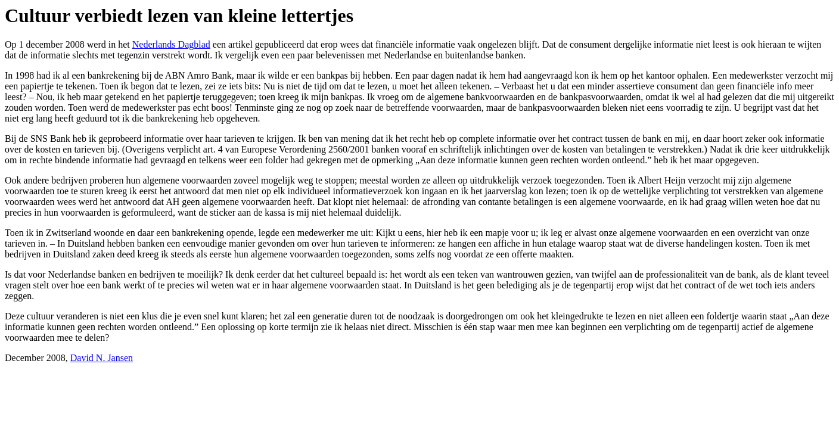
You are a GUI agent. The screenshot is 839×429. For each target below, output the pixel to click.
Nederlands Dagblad (171, 44)
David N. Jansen (101, 358)
